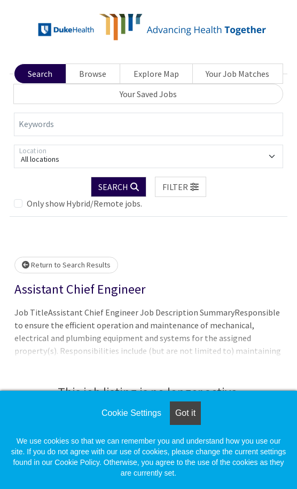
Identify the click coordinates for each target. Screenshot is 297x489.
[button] (180, 187)
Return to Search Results (66, 265)
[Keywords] (148, 124)
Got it (185, 412)
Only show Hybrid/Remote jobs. (84, 203)
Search (40, 73)
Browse (92, 73)
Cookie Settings (131, 412)
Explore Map (156, 73)
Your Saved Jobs (148, 94)
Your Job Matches (237, 73)
